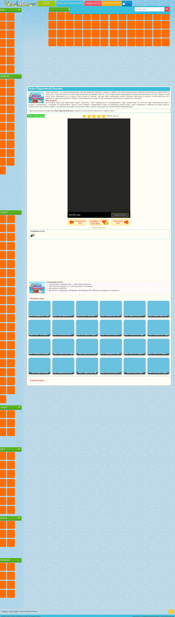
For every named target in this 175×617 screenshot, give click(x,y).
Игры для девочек (78, 9)
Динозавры (34, 42)
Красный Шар (26, 91)
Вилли (8, 82)
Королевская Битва (157, 16)
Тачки (26, 109)
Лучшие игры (26, 9)
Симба (17, 161)
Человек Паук (34, 117)
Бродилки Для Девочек (104, 16)
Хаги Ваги (43, 144)
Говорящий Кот (34, 82)
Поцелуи (104, 25)
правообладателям (150, 615)
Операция (96, 34)
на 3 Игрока (8, 60)
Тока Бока (43, 152)
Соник (43, 109)
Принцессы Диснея (52, 42)
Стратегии (131, 16)
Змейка (34, 51)
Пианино (96, 42)
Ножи (26, 42)
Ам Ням (43, 100)
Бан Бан (43, 161)
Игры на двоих (112, 3)
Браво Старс (43, 135)
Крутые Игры (26, 60)
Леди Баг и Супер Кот (43, 91)
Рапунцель (70, 34)
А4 (17, 144)
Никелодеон (17, 60)
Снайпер (114, 34)
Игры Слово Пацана (26, 161)
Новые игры (92, 3)
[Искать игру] (150, 3)
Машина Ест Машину (166, 34)
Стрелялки (166, 42)
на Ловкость (8, 25)
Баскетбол (43, 60)
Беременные (61, 34)
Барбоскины (8, 117)
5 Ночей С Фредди (8, 91)
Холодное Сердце (70, 25)
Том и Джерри (34, 126)
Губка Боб (17, 82)
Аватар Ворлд (8, 161)
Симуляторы (26, 16)
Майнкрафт (166, 16)
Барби (78, 16)
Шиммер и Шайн (17, 126)
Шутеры (148, 42)
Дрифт (131, 42)
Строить (34, 68)
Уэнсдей (34, 161)
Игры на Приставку (43, 68)
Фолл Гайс (17, 135)
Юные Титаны (43, 126)
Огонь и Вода (70, 16)
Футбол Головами (17, 68)
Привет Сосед (26, 152)
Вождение (8, 68)
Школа (34, 60)
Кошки (78, 25)
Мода (61, 42)
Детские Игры (34, 16)
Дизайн (78, 42)
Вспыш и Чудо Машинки (34, 109)
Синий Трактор (8, 135)
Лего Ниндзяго (43, 82)
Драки (157, 25)
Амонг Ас (34, 135)
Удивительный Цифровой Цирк (34, 170)
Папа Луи (52, 34)
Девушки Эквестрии (61, 16)
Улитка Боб (17, 91)
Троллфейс (34, 91)
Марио (26, 117)
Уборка (87, 42)
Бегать (157, 42)
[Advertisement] (26, 191)
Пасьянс (8, 42)
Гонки (166, 25)
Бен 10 (122, 42)
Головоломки (43, 51)
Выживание (148, 34)
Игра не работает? (110, 232)
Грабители (157, 34)
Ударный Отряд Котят (17, 117)
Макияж (104, 34)
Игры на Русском (17, 42)
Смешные (8, 34)
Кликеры (43, 34)
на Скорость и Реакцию (17, 51)
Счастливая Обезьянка (26, 126)
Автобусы (140, 42)
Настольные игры (26, 406)
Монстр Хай (96, 16)
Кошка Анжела (61, 25)
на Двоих (43, 16)
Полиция (131, 34)
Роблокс (8, 152)
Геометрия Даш (34, 25)
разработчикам (167, 615)
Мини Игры (8, 51)
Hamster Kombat (26, 170)
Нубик (17, 152)
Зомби (148, 16)
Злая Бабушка (8, 100)
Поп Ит (26, 25)
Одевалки (87, 25)
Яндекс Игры (17, 25)
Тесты (87, 16)
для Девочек (17, 16)
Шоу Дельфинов (8, 109)
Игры (47, 3)
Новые (8, 16)
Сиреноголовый (26, 135)
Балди (26, 144)
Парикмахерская (96, 25)
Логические (34, 34)
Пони (52, 16)
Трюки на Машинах (26, 51)
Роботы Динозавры (140, 34)
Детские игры (26, 448)
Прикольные (43, 42)
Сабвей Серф (26, 100)
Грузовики (148, 25)
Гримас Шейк (17, 170)
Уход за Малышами (70, 42)
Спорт (43, 25)
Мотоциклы (131, 25)
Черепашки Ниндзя (122, 25)
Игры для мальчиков (70, 3)
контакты (136, 615)
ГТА (114, 42)
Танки (140, 16)
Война (26, 68)
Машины (114, 25)
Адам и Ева (8, 126)
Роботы (122, 34)
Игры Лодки (61, 120)
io (17, 34)
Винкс (104, 42)
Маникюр (87, 34)
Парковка (114, 16)
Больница (78, 34)
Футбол (122, 16)
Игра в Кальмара (8, 144)
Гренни (34, 144)
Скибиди (8, 170)
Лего (17, 100)
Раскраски (52, 25)
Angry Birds (34, 100)
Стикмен (140, 25)
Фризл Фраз (43, 117)
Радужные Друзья (34, 152)
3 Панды (17, 109)
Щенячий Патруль (26, 82)
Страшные (26, 34)
